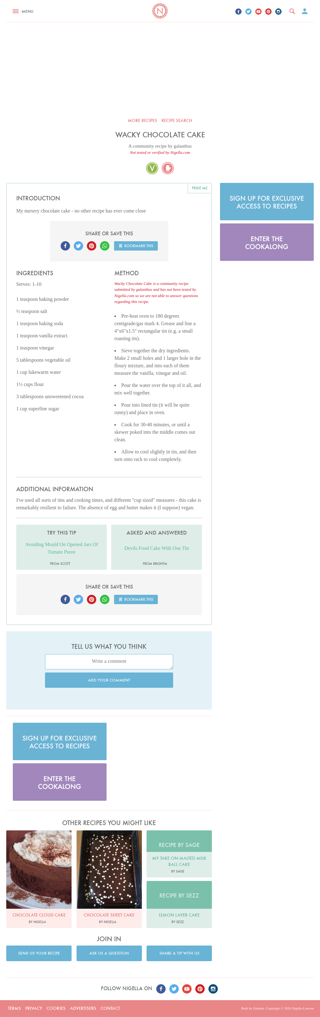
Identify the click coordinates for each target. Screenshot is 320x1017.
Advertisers (83, 1008)
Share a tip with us (179, 953)
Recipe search (177, 120)
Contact (110, 1008)
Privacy (33, 1008)
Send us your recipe (39, 953)
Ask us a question (109, 953)
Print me (200, 188)
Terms (14, 1008)
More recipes (142, 120)
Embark (258, 1008)
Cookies (56, 1008)
